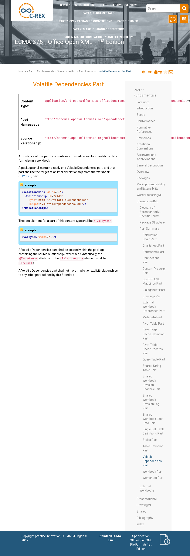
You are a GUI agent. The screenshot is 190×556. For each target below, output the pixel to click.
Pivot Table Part (153, 323)
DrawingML (144, 505)
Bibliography (145, 518)
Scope (141, 114)
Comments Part (153, 252)
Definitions (144, 138)
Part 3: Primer (127, 21)
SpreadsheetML (66, 71)
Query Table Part (154, 359)
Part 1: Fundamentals (98, 13)
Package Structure (152, 222)
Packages (143, 178)
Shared (141, 511)
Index (140, 524)
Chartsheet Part (153, 245)
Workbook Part (152, 471)
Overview (143, 171)
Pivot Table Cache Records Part (153, 349)
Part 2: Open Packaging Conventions (85, 21)
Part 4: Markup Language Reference (98, 29)
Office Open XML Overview (118, 5)
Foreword (143, 102)
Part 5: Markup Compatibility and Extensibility (98, 37)
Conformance (146, 121)
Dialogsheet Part (154, 290)
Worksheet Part (153, 477)
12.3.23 (26, 176)
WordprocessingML (149, 195)
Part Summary (87, 71)
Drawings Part (152, 296)
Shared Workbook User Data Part (153, 419)
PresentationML (147, 499)
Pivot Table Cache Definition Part (153, 334)
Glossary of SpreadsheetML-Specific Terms (151, 212)
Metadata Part (152, 317)
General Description (150, 165)
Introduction (77, 5)
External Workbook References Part (154, 307)
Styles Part (150, 439)
